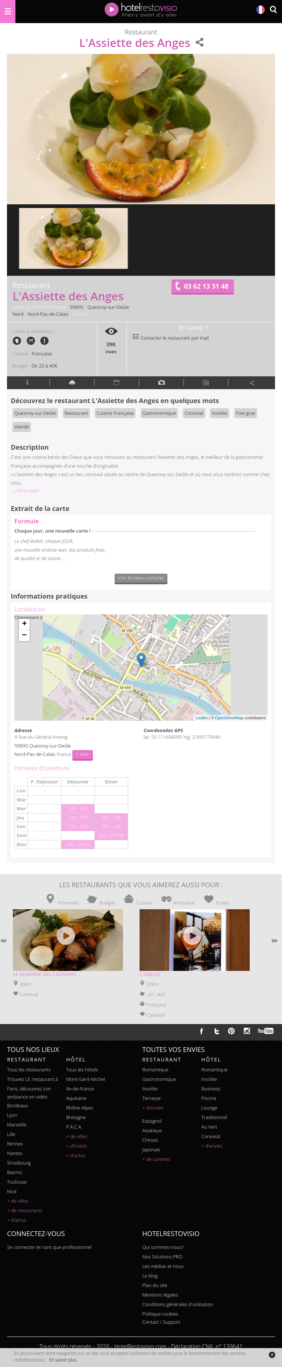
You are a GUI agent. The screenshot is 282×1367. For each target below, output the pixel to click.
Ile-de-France (80, 1088)
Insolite (219, 413)
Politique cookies (160, 1314)
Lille (11, 1134)
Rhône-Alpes (79, 1107)
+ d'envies (152, 1107)
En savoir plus (62, 1360)
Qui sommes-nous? (162, 1247)
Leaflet (201, 718)
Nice (12, 1191)
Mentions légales (160, 1294)
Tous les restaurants (28, 1069)
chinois (150, 1140)
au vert (209, 1126)
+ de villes (17, 1201)
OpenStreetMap (229, 718)
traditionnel (214, 1117)
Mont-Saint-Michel (85, 1079)
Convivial (194, 413)
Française (42, 353)
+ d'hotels (76, 1146)
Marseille (16, 1124)
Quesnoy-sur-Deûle (108, 307)
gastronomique (159, 1079)
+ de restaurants (24, 1210)
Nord (18, 314)
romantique (155, 1069)
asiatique (152, 1130)
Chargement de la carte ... (140, 667)
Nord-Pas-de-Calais (48, 314)
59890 (76, 307)
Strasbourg (18, 1162)
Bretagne (76, 1117)
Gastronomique (159, 413)
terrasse (151, 1098)
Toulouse (17, 1181)
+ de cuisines (156, 1159)
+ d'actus (16, 1220)
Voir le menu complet (141, 577)
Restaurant (76, 413)
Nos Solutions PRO (162, 1256)
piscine (208, 1098)
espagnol (152, 1121)
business (210, 1088)
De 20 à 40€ (44, 365)
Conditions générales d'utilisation (177, 1304)
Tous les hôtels (82, 1069)
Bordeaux (17, 1105)
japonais (151, 1149)
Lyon (12, 1115)
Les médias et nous (163, 1266)
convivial (210, 1136)
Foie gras (245, 413)
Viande (21, 426)
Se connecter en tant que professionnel (49, 1247)
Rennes (15, 1143)
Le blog (150, 1275)
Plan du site (154, 1285)
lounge (209, 1107)
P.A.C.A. (74, 1126)
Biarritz (14, 1172)
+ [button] (24, 624)
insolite (150, 1088)
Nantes (14, 1153)
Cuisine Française (115, 413)
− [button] (24, 635)
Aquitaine (76, 1098)
